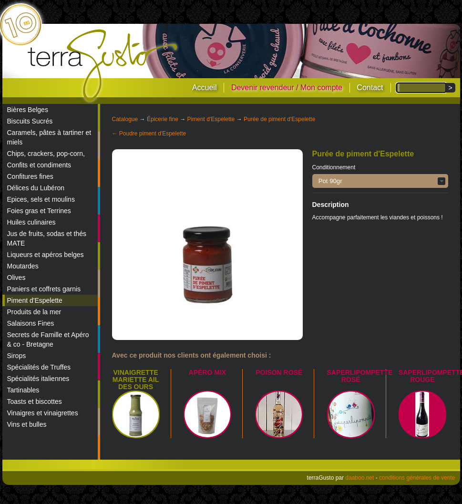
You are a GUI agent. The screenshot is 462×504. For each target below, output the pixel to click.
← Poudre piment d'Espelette (149, 133)
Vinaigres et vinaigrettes (42, 413)
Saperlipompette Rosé (360, 376)
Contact (370, 87)
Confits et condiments (39, 165)
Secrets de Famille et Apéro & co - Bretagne (48, 339)
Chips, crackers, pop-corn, (46, 153)
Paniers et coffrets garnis (44, 289)
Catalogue (125, 119)
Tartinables (23, 390)
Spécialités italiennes (38, 378)
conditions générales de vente (417, 477)
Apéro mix (207, 372)
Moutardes (23, 266)
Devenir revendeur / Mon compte (286, 87)
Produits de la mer (34, 312)
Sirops (16, 356)
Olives (16, 277)
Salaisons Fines (30, 323)
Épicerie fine (162, 119)
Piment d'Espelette (34, 300)
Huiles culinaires (31, 222)
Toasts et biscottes (34, 401)
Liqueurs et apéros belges (45, 254)
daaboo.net (359, 477)
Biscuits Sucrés (30, 121)
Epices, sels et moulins (41, 199)
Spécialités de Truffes (39, 367)
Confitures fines (30, 176)
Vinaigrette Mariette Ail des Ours (136, 380)
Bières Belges (27, 109)
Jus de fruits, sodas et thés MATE (47, 238)
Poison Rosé (279, 372)
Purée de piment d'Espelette (279, 119)
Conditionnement (334, 167)
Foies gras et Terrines (39, 211)
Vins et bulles (27, 424)
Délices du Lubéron (36, 188)
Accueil (204, 87)
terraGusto (103, 65)
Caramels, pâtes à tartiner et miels (49, 137)
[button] (380, 181)
